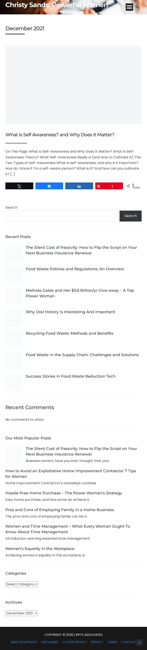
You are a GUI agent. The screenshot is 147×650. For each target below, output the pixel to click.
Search (11, 207)
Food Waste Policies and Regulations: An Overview (75, 269)
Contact (128, 642)
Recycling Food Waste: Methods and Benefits (69, 333)
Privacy (97, 642)
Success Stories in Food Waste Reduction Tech (70, 376)
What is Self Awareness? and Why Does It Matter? (59, 135)
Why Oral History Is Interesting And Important (70, 312)
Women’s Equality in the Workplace (39, 548)
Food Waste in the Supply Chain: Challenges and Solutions (82, 354)
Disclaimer (49, 642)
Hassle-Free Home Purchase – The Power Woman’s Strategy (63, 493)
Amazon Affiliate (24, 642)
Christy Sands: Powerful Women (56, 5)
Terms (112, 642)
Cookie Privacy (74, 642)
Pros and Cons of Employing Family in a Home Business (59, 509)
